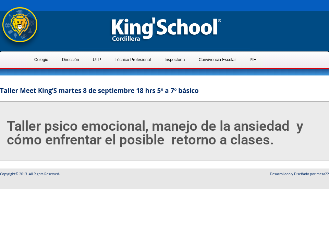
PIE (252, 59)
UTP (97, 59)
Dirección (70, 59)
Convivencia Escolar (217, 59)
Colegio (41, 59)
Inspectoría (174, 59)
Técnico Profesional (133, 59)
